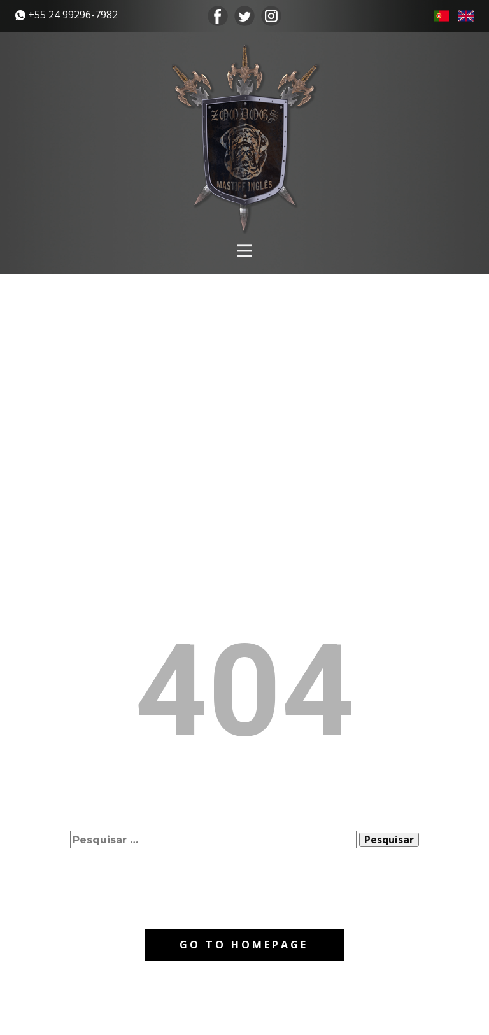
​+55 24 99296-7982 (66, 15)
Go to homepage (244, 945)
